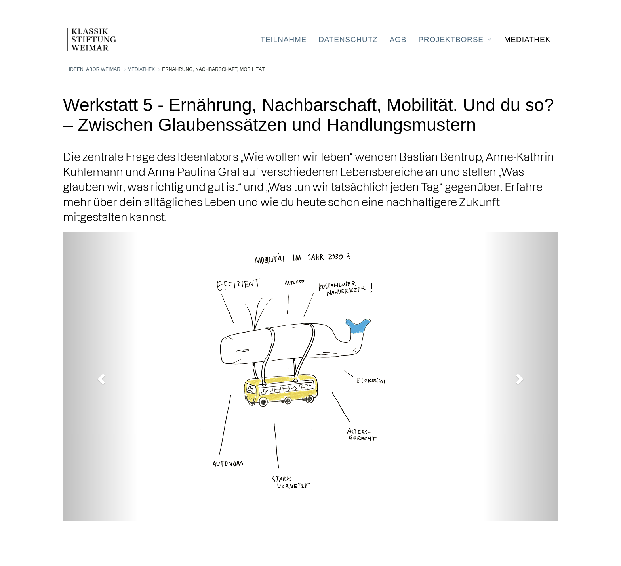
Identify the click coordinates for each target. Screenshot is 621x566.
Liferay (102, 545)
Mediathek (141, 69)
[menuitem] (283, 39)
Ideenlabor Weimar (94, 69)
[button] (100, 376)
